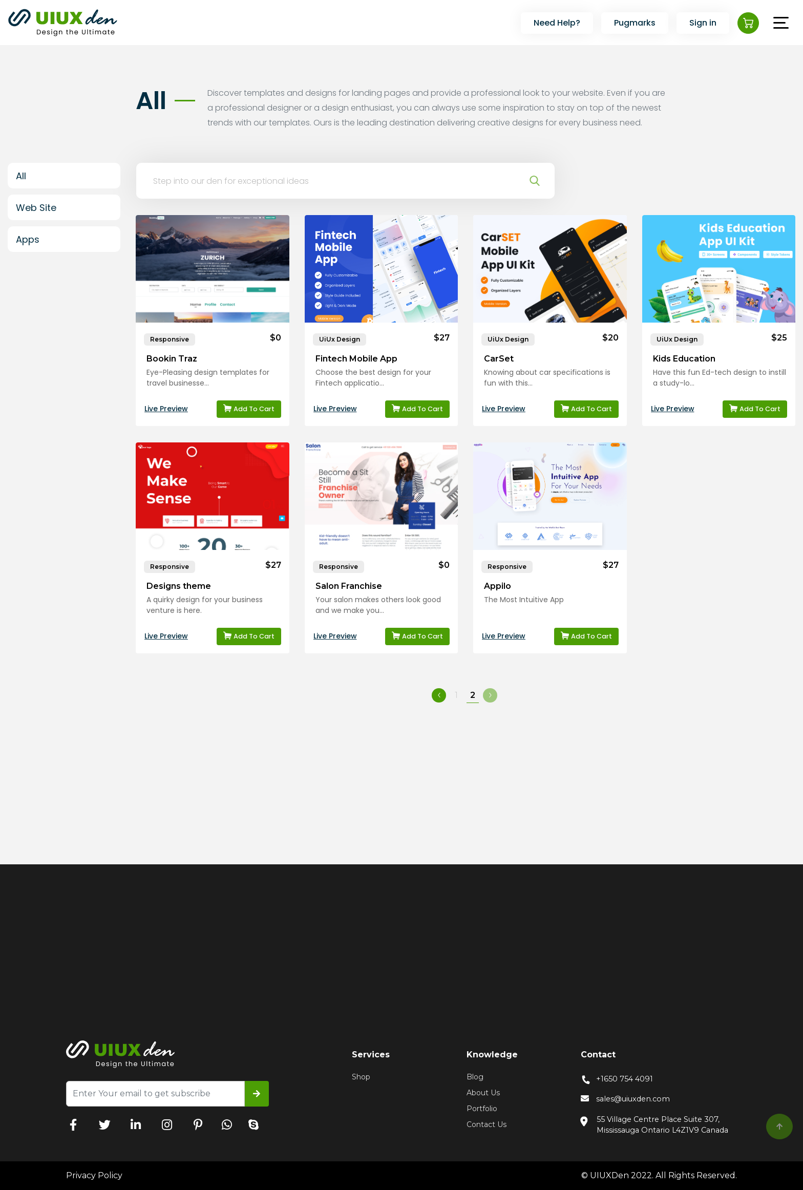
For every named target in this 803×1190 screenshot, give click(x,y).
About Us (483, 1092)
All (21, 175)
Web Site (36, 207)
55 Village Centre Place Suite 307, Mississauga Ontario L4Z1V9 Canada (654, 1124)
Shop (361, 1076)
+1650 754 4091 (617, 1079)
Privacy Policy (94, 1175)
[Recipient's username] (155, 1094)
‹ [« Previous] (439, 695)
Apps (27, 239)
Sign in (702, 23)
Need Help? (557, 23)
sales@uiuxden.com (625, 1099)
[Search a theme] (335, 180)
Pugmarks (635, 23)
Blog (475, 1076)
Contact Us (486, 1124)
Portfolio (482, 1108)
